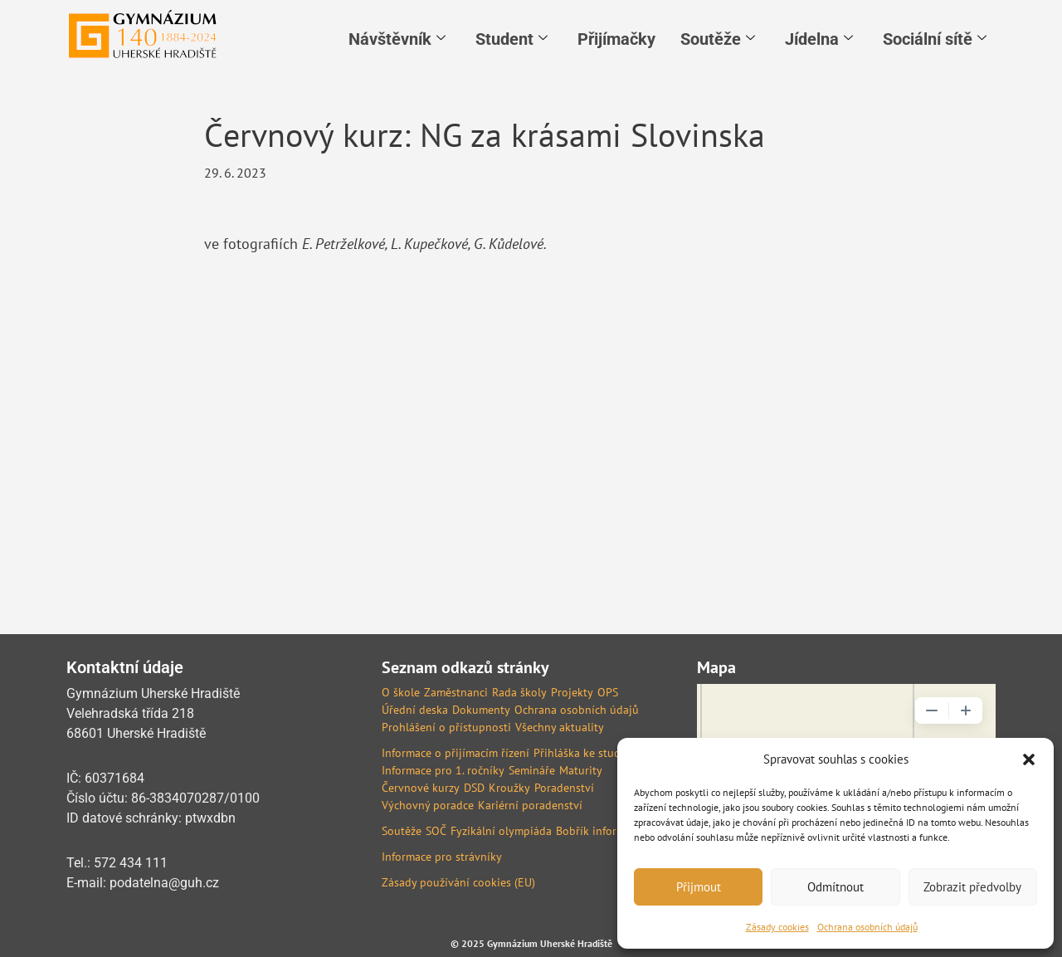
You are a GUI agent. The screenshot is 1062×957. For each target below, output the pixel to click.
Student (511, 39)
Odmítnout (835, 887)
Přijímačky (616, 39)
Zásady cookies (777, 926)
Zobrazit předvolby (972, 887)
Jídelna (819, 39)
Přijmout (698, 887)
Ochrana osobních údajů (867, 926)
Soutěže (717, 39)
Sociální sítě (934, 39)
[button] (1029, 759)
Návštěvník (397, 39)
